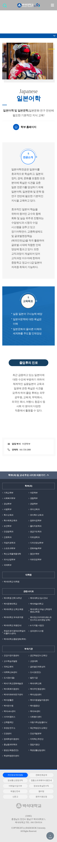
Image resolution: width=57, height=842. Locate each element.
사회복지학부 (9, 498)
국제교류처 (8, 667)
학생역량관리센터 (11, 756)
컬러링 (41, 791)
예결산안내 (15, 791)
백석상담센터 (35, 694)
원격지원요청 (41, 796)
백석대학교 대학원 (11, 581)
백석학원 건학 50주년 (13, 598)
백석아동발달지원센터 (39, 700)
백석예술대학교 (36, 604)
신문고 (15, 796)
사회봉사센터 (35, 717)
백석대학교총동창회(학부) (15, 639)
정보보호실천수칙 (41, 786)
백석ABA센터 (9, 711)
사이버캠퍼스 (9, 717)
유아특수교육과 (36, 515)
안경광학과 (8, 531)
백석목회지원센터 (11, 689)
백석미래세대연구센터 (13, 694)
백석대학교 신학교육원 (13, 609)
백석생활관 (8, 700)
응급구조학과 (35, 531)
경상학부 (7, 504)
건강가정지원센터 (11, 655)
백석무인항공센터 (37, 689)
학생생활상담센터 (37, 750)
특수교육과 (8, 515)
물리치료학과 (35, 526)
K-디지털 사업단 (37, 625)
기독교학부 (8, 493)
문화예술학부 (35, 548)
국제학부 (7, 565)
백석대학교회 (35, 683)
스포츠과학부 (9, 548)
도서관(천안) (35, 672)
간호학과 (7, 537)
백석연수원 (8, 706)
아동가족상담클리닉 (38, 722)
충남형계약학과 (10, 744)
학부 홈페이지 (28, 127)
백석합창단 (35, 706)
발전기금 (34, 678)
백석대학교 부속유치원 (13, 617)
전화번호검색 (41, 775)
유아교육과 (35, 509)
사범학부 (7, 509)
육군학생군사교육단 (38, 728)
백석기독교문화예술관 (13, 683)
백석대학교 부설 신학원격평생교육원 (41, 610)
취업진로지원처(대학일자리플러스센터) (14, 632)
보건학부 (7, 526)
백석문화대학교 (10, 604)
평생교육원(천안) (11, 750)
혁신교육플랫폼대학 (12, 554)
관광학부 (34, 504)
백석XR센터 (35, 711)
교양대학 (34, 661)
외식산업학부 (9, 559)
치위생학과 (35, 537)
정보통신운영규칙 (15, 780)
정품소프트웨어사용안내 (41, 780)
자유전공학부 (35, 559)
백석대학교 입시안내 (39, 598)
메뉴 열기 (52, 5)
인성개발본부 (35, 733)
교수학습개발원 (10, 661)
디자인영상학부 (36, 543)
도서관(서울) (9, 678)
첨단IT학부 (34, 554)
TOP (50, 838)
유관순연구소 (9, 728)
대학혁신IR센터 (10, 672)
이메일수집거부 (15, 786)
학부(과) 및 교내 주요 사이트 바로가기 (26, 475)
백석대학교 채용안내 (12, 625)
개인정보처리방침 (15, 775)
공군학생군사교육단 (38, 655)
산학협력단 (8, 722)
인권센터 (7, 733)
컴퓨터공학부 (35, 520)
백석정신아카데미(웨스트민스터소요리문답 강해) (41, 618)
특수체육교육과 (10, 520)
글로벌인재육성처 (37, 667)
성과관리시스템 (36, 631)
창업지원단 (35, 744)
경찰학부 (34, 498)
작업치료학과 (9, 543)
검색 (5, 6)
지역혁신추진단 (36, 739)
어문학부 (34, 493)
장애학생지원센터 (11, 739)
